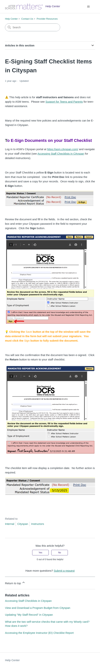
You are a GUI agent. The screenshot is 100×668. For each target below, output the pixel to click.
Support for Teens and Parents (64, 101)
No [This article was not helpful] (59, 552)
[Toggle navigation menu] (88, 7)
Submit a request (64, 570)
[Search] (32, 27)
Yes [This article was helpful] (40, 552)
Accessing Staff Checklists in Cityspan (61, 153)
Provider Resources (47, 18)
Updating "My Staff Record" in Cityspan (29, 614)
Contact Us (27, 18)
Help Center (11, 18)
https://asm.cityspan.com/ (62, 149)
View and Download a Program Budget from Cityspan (37, 607)
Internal (9, 523)
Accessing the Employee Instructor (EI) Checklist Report (39, 632)
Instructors (37, 523)
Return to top (15, 583)
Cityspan (22, 523)
